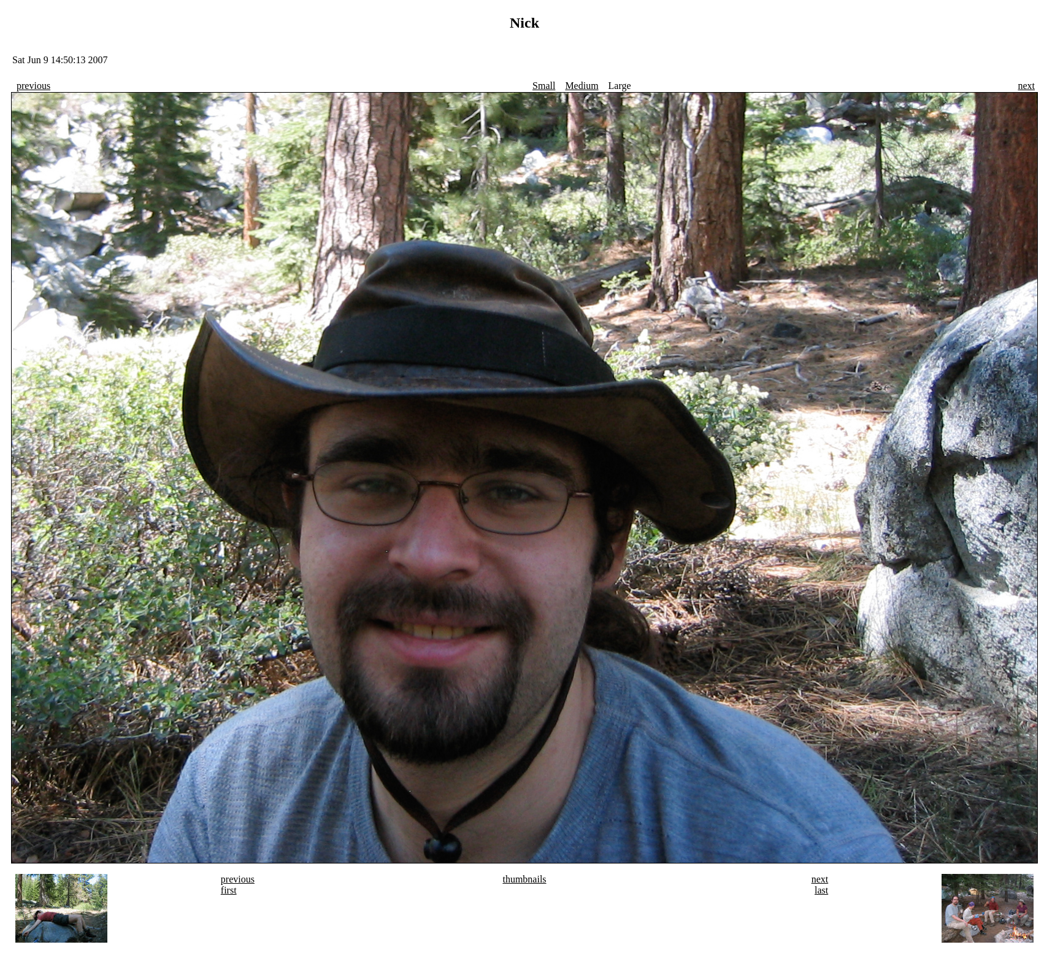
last (821, 890)
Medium (581, 85)
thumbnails (524, 879)
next (1026, 85)
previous (33, 85)
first (229, 890)
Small (543, 85)
